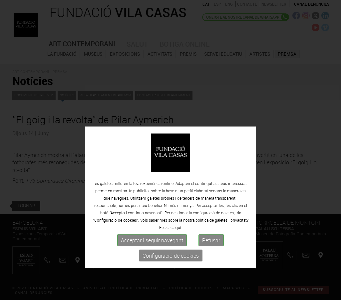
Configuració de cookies (171, 276)
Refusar (211, 260)
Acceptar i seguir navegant (152, 260)
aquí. (177, 247)
